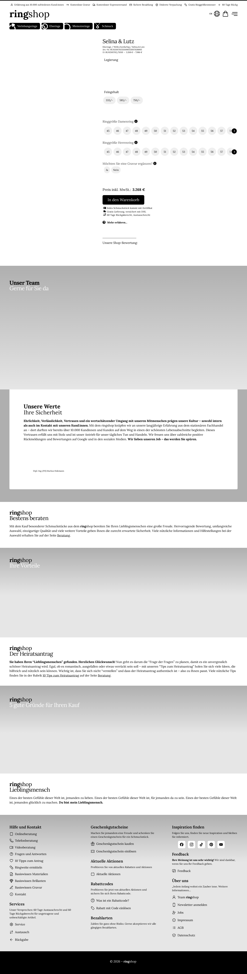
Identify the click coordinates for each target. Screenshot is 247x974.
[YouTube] (221, 844)
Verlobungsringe (23, 26)
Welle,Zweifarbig (122, 47)
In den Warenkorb (123, 199)
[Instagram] (191, 844)
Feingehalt (111, 92)
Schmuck (103, 26)
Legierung (111, 59)
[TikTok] (201, 844)
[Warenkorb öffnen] (225, 13)
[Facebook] (181, 844)
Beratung (63, 535)
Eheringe (51, 26)
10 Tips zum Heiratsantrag (61, 675)
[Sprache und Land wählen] (214, 13)
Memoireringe (77, 26)
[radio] (111, 76)
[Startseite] (29, 14)
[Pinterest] (211, 844)
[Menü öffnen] (234, 13)
